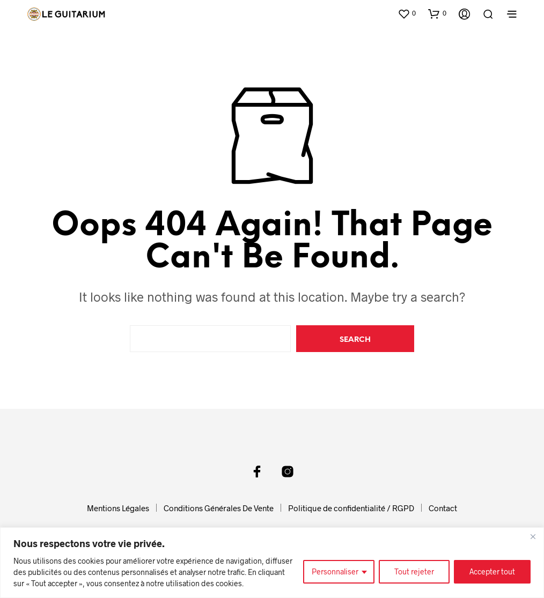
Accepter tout (492, 571)
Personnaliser (335, 571)
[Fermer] (532, 536)
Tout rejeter (414, 571)
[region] (272, 562)
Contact (443, 508)
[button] (407, 13)
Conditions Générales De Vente (219, 508)
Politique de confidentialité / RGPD (351, 508)
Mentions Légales (118, 508)
